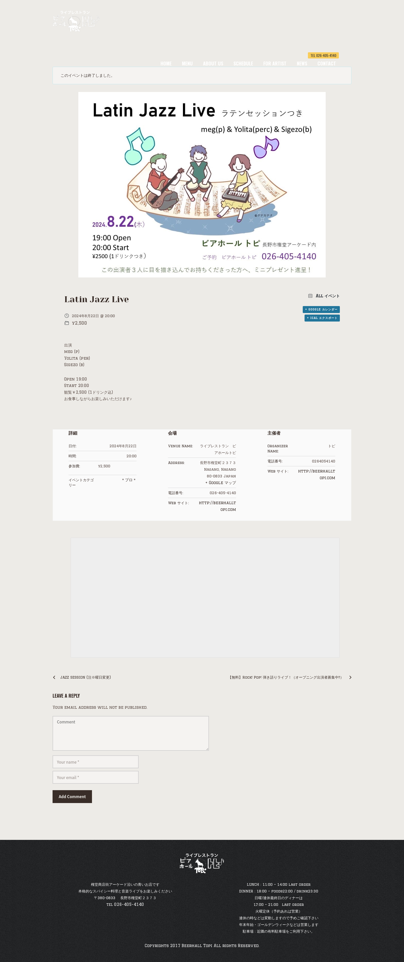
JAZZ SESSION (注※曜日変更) (85, 677)
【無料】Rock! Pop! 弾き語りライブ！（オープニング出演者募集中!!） (286, 677)
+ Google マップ (220, 482)
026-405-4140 (129, 904)
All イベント (327, 296)
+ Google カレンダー (321, 309)
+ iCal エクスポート (322, 317)
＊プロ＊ (129, 480)
